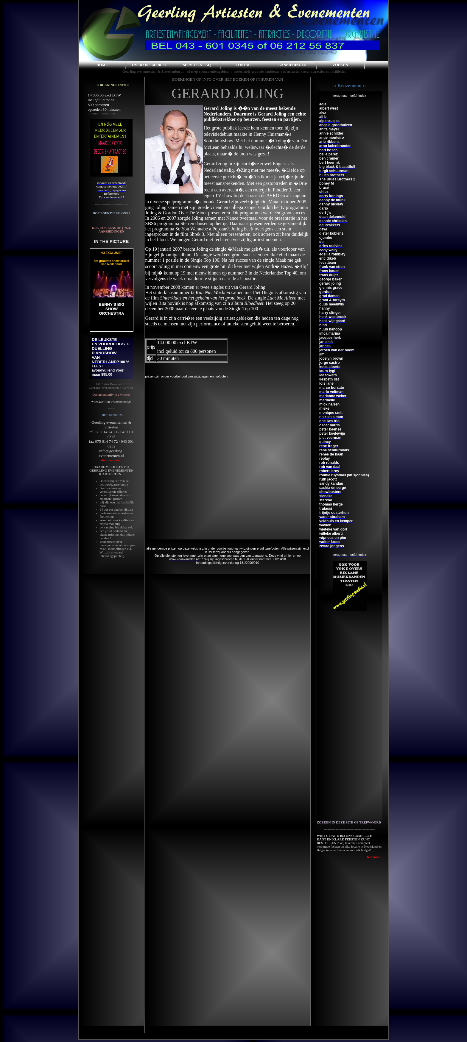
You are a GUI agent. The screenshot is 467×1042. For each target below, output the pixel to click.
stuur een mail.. (111, 460)
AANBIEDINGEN (292, 65)
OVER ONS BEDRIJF (149, 65)
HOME (102, 65)
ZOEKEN (340, 65)
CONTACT (244, 65)
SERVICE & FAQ (197, 65)
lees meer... (374, 857)
